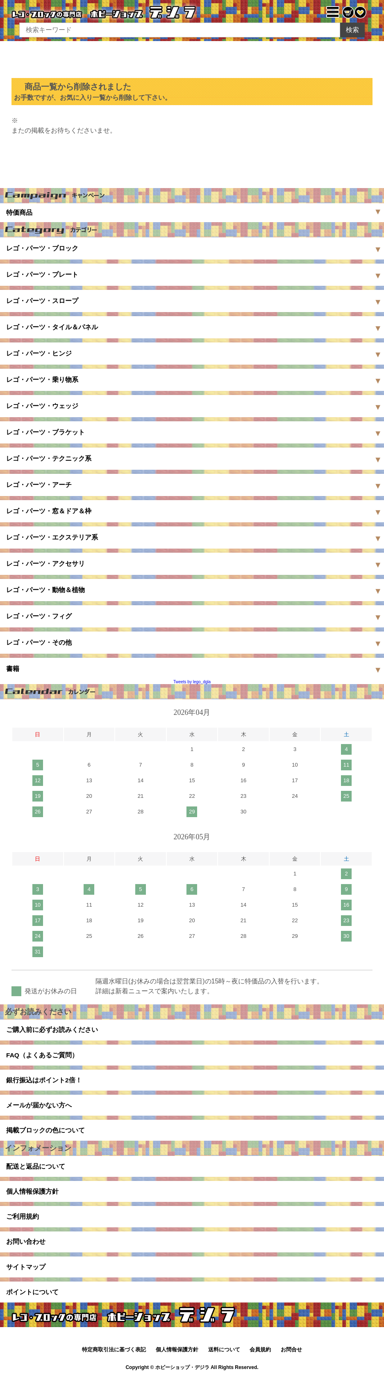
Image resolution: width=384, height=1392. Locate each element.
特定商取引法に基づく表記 (114, 1363)
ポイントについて (32, 1304)
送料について (224, 1363)
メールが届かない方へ (39, 1109)
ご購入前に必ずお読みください (52, 1030)
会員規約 (260, 1363)
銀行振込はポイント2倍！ (44, 1083)
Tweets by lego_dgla (192, 682)
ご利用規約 (22, 1225)
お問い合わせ (25, 1251)
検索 (352, 29)
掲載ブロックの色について (45, 1135)
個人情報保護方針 (32, 1199)
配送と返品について (35, 1172)
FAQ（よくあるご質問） (42, 1056)
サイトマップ (25, 1278)
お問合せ (291, 1363)
